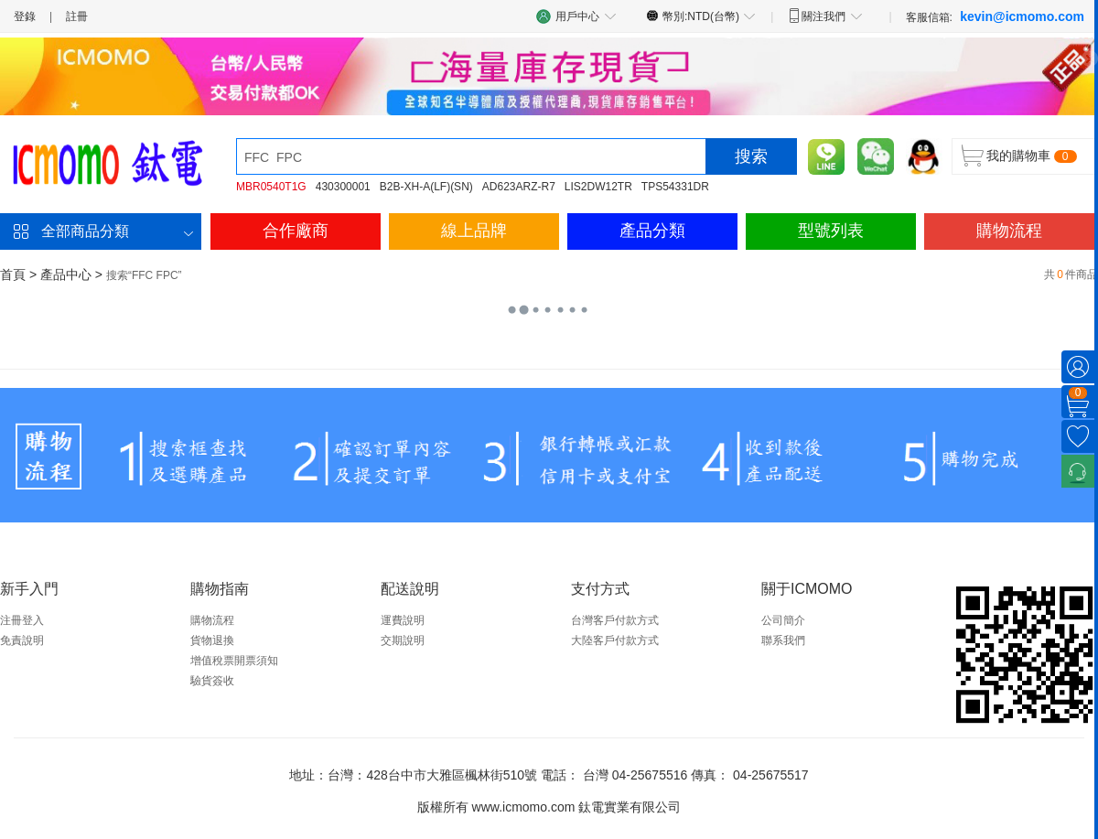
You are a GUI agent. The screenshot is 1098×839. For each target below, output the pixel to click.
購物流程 (1009, 230)
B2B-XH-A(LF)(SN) (426, 186)
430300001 (343, 186)
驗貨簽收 (212, 680)
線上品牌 (474, 230)
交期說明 (403, 640)
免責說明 (22, 640)
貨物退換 (212, 640)
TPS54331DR (675, 186)
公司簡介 (783, 620)
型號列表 (831, 230)
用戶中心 (576, 16)
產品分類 (652, 230)
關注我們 (825, 15)
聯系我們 (783, 640)
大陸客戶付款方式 (615, 640)
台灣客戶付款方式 (615, 620)
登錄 (25, 16)
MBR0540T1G (271, 186)
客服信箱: (995, 16)
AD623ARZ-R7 (518, 186)
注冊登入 (22, 620)
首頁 (13, 274)
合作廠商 (295, 230)
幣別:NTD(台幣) (701, 15)
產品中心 (66, 274)
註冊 (77, 16)
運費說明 (403, 620)
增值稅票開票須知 (234, 660)
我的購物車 (1018, 155)
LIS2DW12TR (598, 186)
